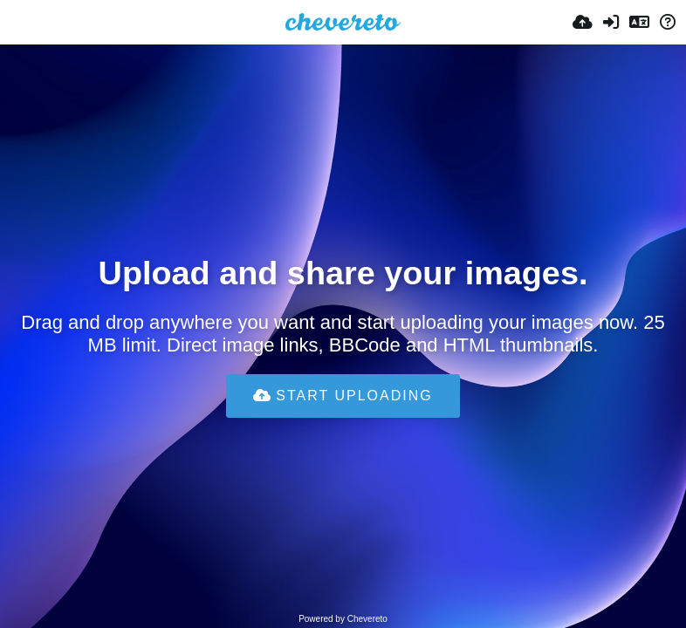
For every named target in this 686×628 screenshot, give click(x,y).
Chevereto (367, 619)
